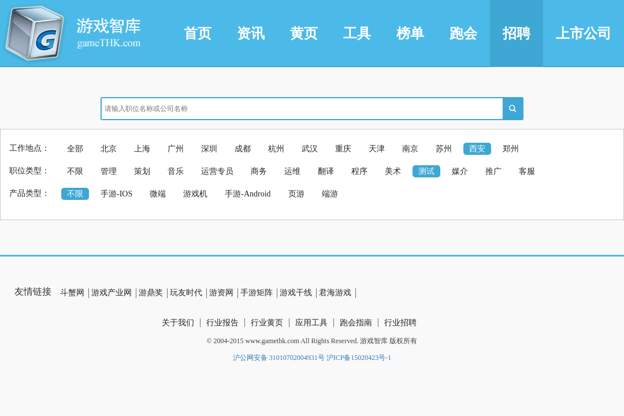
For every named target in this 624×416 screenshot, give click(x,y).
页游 (296, 194)
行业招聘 (400, 322)
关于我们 (178, 322)
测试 (426, 171)
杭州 (276, 148)
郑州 (511, 148)
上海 (142, 148)
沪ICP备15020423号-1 (359, 358)
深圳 (209, 148)
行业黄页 (267, 322)
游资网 (221, 292)
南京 (410, 148)
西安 (477, 148)
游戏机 (195, 194)
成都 (243, 148)
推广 (493, 171)
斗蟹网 (72, 292)
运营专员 (217, 171)
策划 (142, 171)
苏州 (444, 148)
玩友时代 (186, 292)
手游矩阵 (256, 292)
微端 (158, 194)
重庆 (343, 148)
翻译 (326, 171)
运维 (292, 171)
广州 (176, 148)
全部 (75, 148)
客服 (527, 171)
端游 (330, 194)
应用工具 (311, 322)
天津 (377, 148)
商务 (259, 171)
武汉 (310, 148)
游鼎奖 (151, 292)
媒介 (460, 171)
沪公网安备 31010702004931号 (279, 358)
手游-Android (247, 194)
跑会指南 (356, 322)
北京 (109, 148)
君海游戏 (335, 292)
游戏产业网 (111, 292)
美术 (393, 171)
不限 (75, 171)
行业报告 (222, 322)
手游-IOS (116, 194)
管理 (109, 171)
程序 (359, 171)
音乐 (176, 171)
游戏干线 (296, 292)
